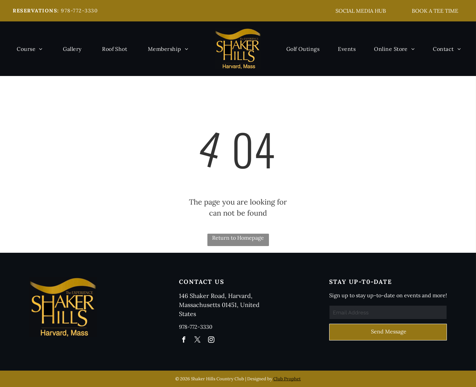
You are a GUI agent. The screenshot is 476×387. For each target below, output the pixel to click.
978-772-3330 (79, 10)
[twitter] (197, 340)
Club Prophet (287, 379)
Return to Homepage (238, 237)
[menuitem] (29, 49)
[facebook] (183, 340)
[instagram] (211, 340)
